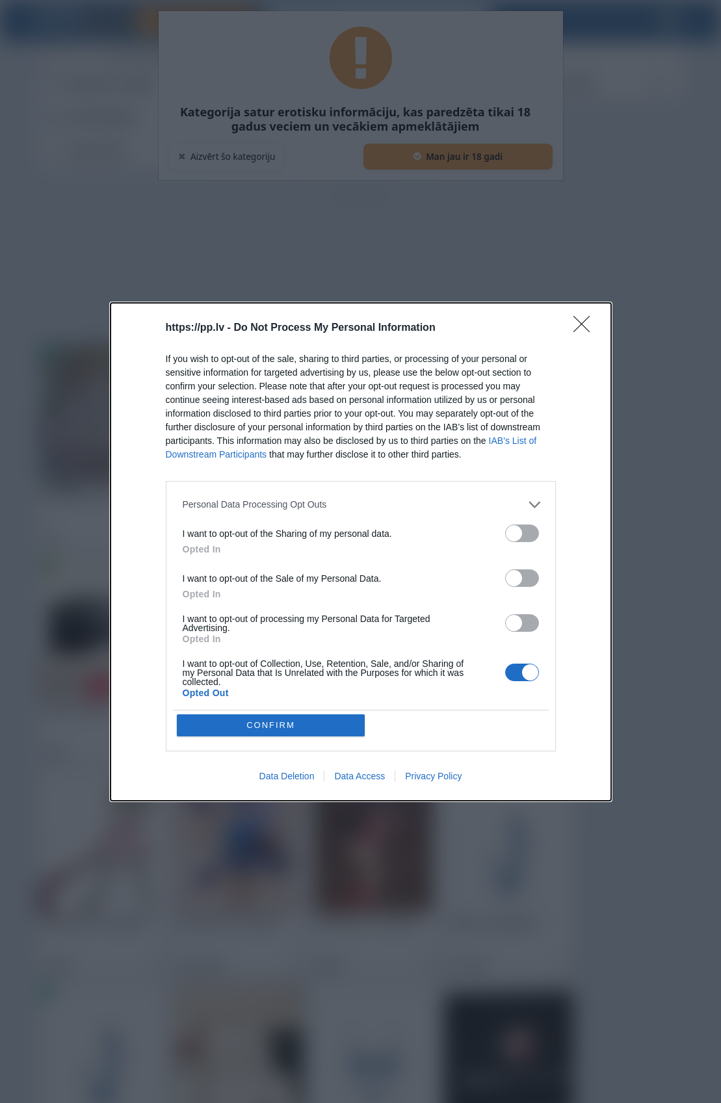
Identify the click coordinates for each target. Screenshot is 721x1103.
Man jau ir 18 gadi (458, 156)
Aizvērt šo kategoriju (226, 156)
